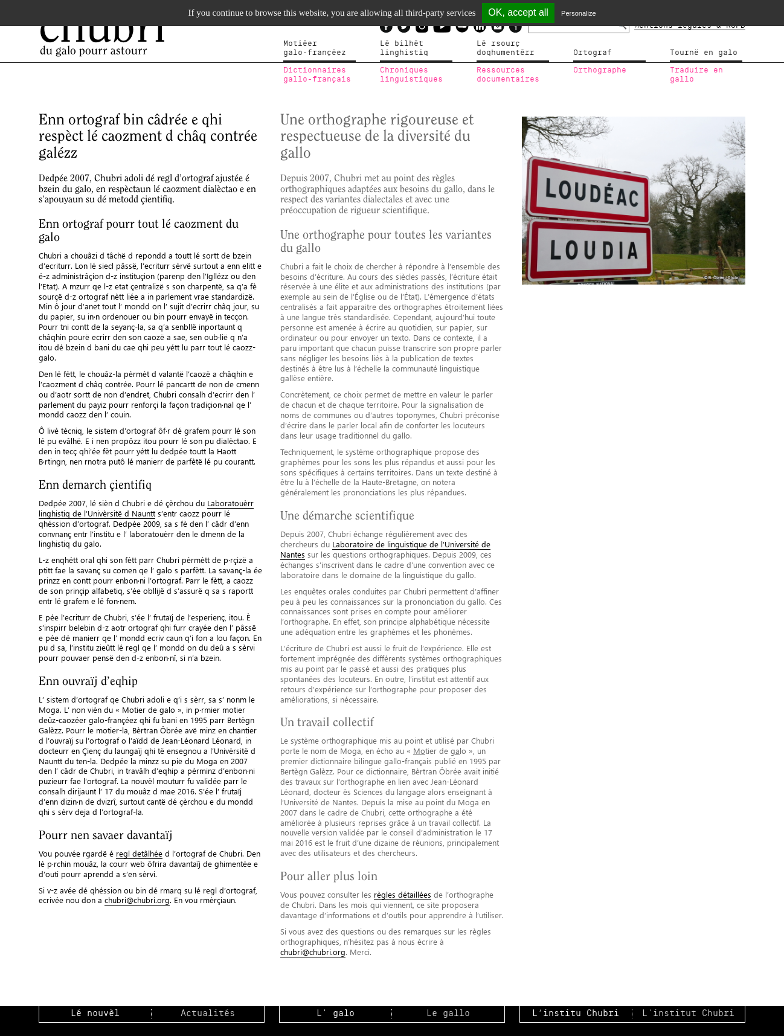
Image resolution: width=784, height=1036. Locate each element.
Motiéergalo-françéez (314, 48)
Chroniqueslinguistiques (411, 75)
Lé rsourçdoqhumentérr (506, 48)
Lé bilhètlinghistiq (404, 48)
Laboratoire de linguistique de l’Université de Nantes (385, 549)
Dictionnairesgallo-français (317, 75)
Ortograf (592, 52)
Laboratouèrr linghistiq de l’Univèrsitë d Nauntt (146, 508)
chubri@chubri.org (137, 900)
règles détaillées (402, 894)
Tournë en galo (703, 52)
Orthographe (599, 70)
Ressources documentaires (508, 75)
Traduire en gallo (696, 75)
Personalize (578, 13)
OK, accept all (518, 12)
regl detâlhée (139, 853)
